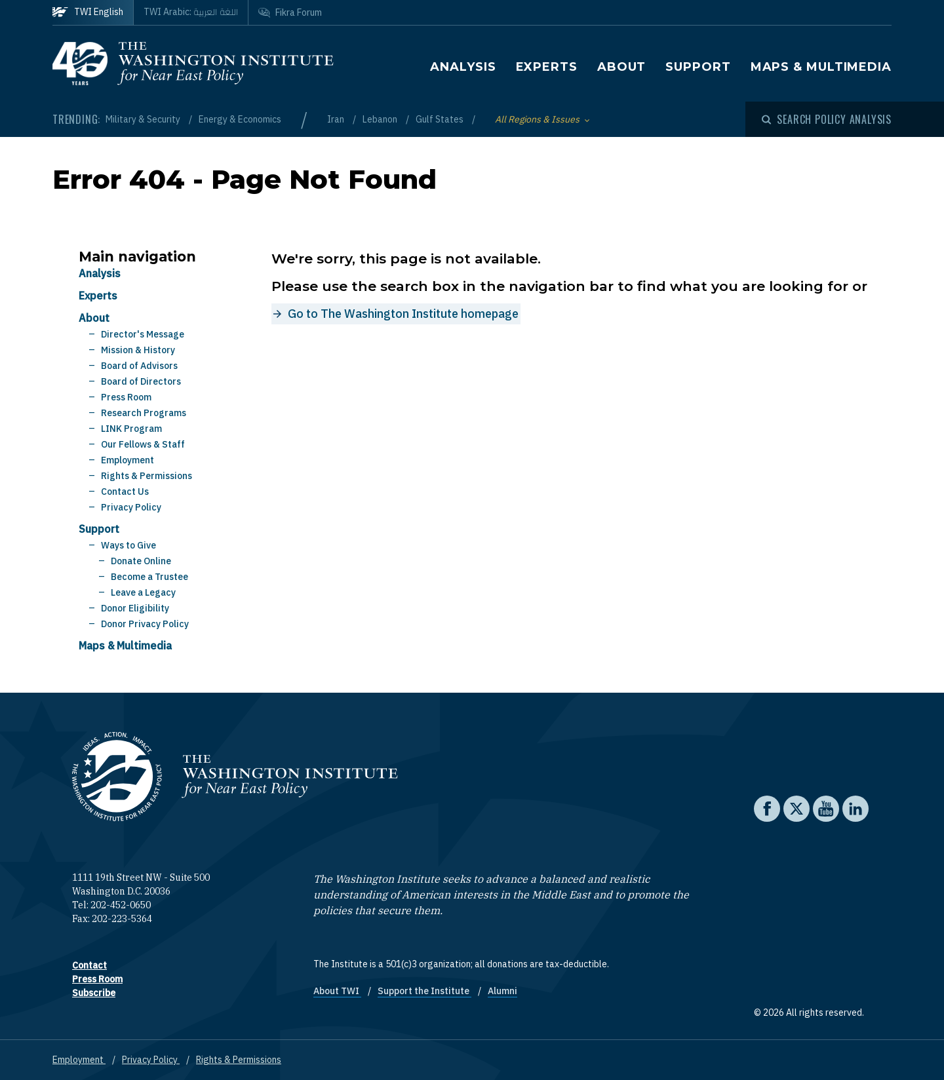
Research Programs (143, 413)
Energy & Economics (240, 119)
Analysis (463, 67)
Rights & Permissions (146, 476)
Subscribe (93, 993)
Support (697, 67)
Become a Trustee (149, 577)
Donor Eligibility (135, 608)
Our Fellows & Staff (143, 444)
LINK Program (131, 428)
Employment (127, 460)
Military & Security (144, 119)
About (621, 67)
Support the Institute (424, 991)
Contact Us (125, 491)
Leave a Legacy (143, 592)
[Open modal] (827, 119)
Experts (547, 67)
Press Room (126, 397)
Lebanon (381, 119)
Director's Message (142, 334)
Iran (336, 119)
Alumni (502, 991)
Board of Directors (141, 381)
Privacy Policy (131, 507)
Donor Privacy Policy (145, 624)
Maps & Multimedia (821, 67)
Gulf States (440, 119)
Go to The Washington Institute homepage (403, 313)
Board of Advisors (139, 366)
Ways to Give (128, 545)
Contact (89, 965)
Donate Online (141, 561)
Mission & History (138, 350)
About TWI (337, 991)
